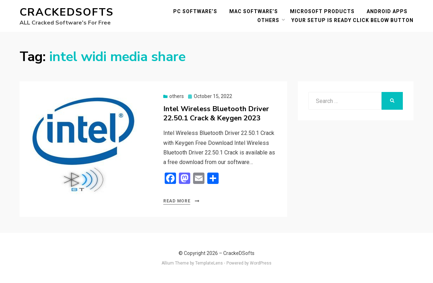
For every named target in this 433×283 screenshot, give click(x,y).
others (268, 20)
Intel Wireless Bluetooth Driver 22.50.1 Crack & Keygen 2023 (216, 113)
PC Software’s (195, 11)
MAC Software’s (253, 11)
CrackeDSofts (67, 12)
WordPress (261, 263)
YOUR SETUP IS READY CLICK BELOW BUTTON (352, 20)
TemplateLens (209, 263)
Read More (176, 200)
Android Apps (387, 11)
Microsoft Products (322, 11)
